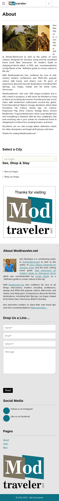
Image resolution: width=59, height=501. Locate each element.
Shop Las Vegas (11, 176)
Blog (5, 447)
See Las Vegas (11, 171)
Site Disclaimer (36, 497)
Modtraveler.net (10, 93)
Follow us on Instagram (18, 410)
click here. (48, 129)
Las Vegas (48, 3)
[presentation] (27, 382)
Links (5, 443)
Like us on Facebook (16, 418)
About (6, 440)
